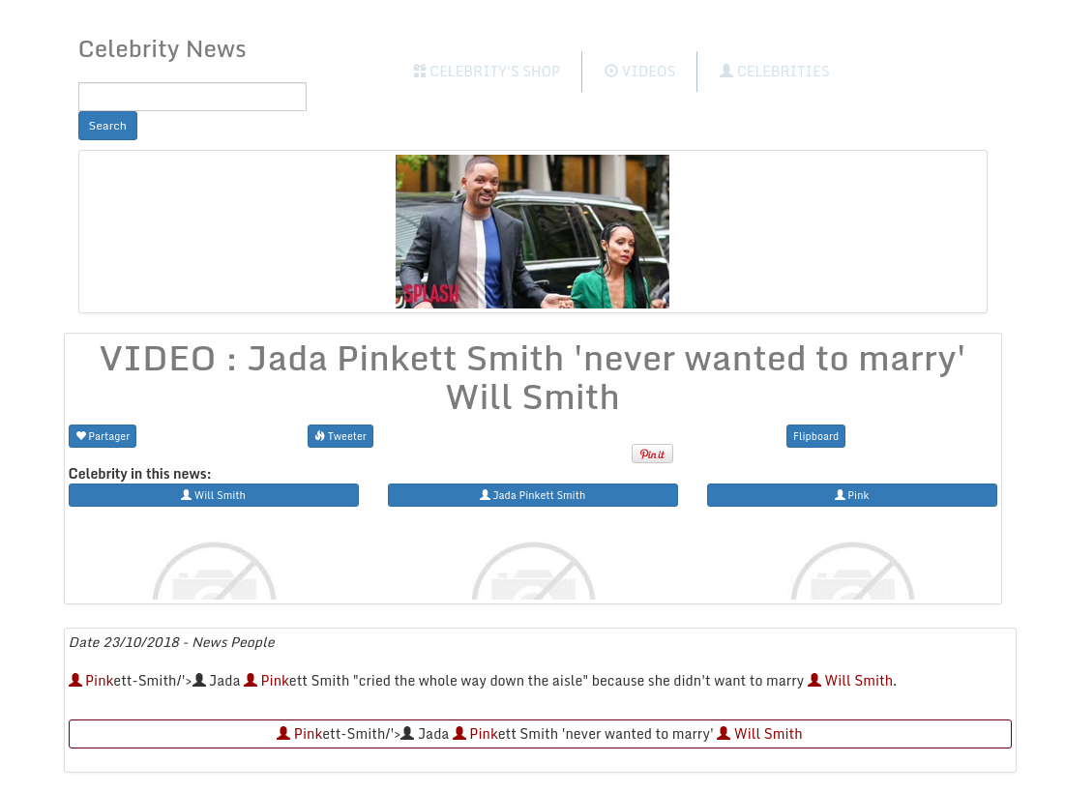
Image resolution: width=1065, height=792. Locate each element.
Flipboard (816, 435)
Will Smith (850, 680)
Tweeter (340, 435)
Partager (103, 435)
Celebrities (774, 71)
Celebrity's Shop (486, 71)
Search (108, 125)
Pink (91, 680)
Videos (640, 71)
